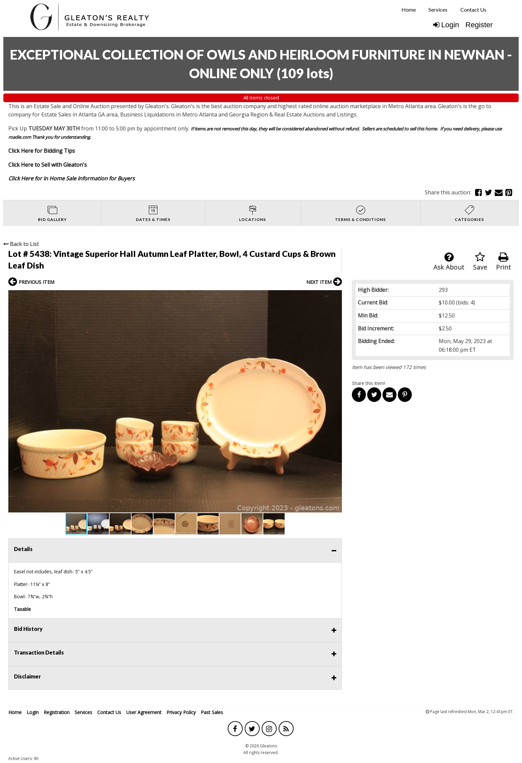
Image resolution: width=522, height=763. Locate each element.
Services (437, 9)
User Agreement (143, 712)
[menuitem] (408, 9)
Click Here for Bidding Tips (41, 150)
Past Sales (212, 712)
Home (408, 9)
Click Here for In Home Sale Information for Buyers (71, 178)
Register (479, 25)
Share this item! (368, 383)
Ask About (448, 262)
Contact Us (473, 9)
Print (503, 262)
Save (480, 262)
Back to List (21, 244)
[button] (336, 296)
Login (446, 25)
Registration (57, 712)
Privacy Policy (181, 712)
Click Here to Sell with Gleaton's (47, 164)
